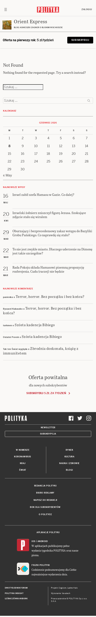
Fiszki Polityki (41, 565)
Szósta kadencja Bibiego (35, 324)
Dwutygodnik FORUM (16, 588)
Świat (22, 470)
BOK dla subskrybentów (45, 507)
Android (43, 541)
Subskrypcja (48, 433)
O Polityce (45, 514)
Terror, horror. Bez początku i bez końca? (50, 296)
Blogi (69, 470)
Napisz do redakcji (45, 500)
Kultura (69, 456)
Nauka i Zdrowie (69, 463)
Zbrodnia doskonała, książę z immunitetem (40, 350)
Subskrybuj (80, 40)
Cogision (62, 588)
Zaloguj (87, 9)
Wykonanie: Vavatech (60, 593)
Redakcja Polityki (45, 485)
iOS (34, 541)
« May (7, 175)
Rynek (69, 450)
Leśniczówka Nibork (16, 598)
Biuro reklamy (45, 492)
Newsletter (48, 427)
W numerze (23, 450)
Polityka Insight (14, 593)
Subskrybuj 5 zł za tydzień (46, 393)
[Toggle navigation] (5, 9)
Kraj (23, 463)
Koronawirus (22, 456)
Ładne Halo (72, 588)
